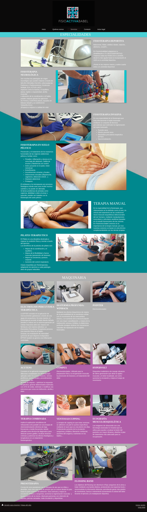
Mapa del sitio (26, 505)
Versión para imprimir (11, 505)
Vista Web (141, 507)
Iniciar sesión (140, 505)
